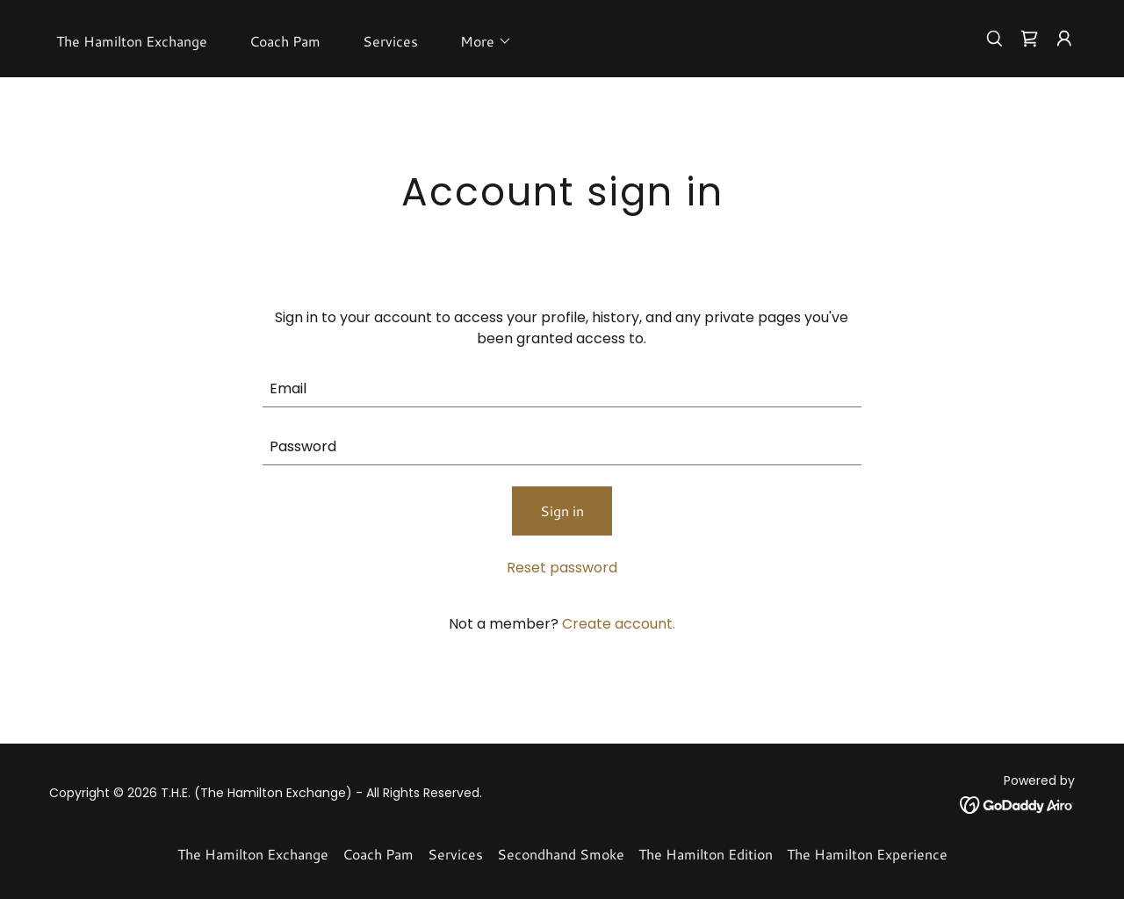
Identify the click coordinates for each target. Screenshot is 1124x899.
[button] (479, 41)
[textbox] (562, 388)
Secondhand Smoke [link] (560, 854)
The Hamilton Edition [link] (705, 854)
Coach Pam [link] (285, 41)
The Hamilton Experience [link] (867, 854)
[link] (1029, 38)
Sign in (562, 510)
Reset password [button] (562, 567)
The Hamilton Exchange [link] (131, 41)
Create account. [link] (618, 624)
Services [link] (390, 41)
